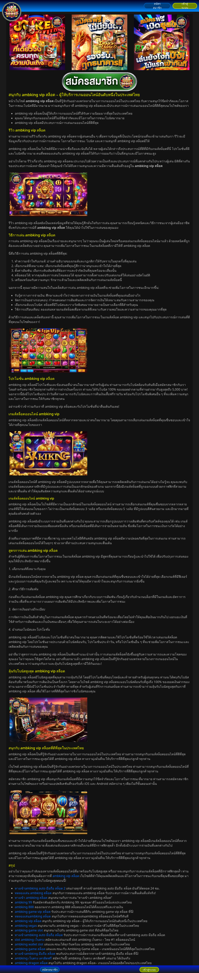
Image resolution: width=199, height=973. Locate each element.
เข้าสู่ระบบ (185, 5)
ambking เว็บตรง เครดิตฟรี (33, 958)
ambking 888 (24, 907)
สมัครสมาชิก (157, 5)
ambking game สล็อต (30, 949)
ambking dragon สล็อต (31, 963)
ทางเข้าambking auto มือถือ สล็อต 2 (40, 888)
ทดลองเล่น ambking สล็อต (33, 893)
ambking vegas (26, 925)
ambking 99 (23, 902)
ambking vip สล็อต (65, 876)
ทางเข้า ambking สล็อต (31, 898)
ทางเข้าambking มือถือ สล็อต (35, 953)
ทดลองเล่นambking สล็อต (33, 916)
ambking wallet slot (29, 944)
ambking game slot (29, 930)
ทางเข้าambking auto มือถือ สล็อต (39, 935)
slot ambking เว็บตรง (30, 939)
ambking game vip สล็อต (33, 911)
